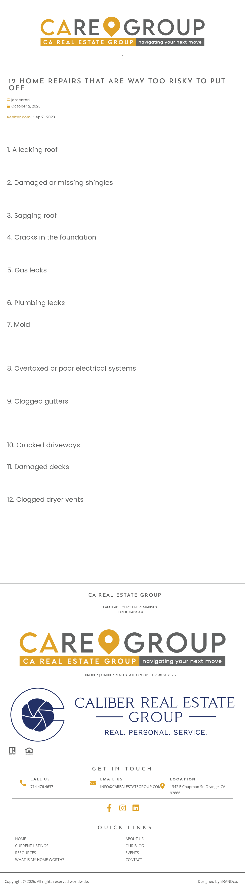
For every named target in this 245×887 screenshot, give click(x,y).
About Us (136, 838)
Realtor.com (18, 117)
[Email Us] (93, 783)
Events (133, 852)
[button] (122, 57)
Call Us (40, 778)
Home (20, 838)
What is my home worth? (39, 859)
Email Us (111, 778)
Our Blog (136, 845)
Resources (26, 852)
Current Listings (33, 845)
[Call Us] (23, 783)
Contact (134, 859)
